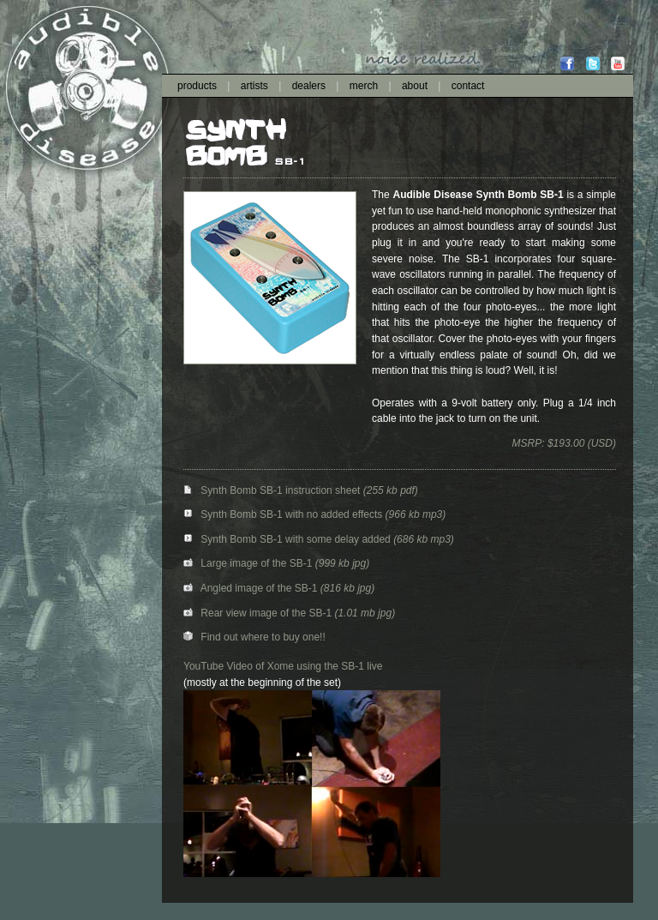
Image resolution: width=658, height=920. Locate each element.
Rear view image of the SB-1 (257, 613)
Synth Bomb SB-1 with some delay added (288, 539)
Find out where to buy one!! (254, 637)
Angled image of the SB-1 (250, 588)
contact (468, 86)
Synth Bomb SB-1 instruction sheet (273, 490)
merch (364, 86)
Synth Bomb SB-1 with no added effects (284, 514)
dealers (309, 86)
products (197, 86)
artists (254, 86)
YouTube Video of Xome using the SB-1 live (282, 666)
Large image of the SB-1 (247, 563)
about (415, 86)
